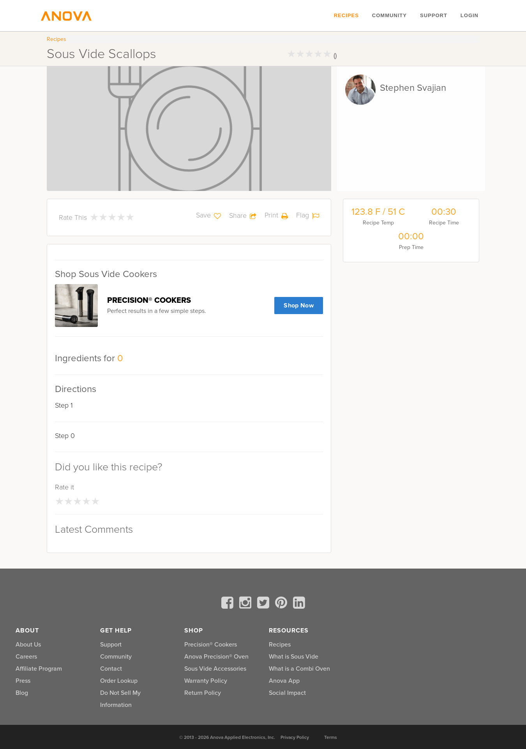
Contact (111, 668)
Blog (22, 692)
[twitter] (265, 604)
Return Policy (202, 692)
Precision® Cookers (210, 644)
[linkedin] (299, 604)
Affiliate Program (39, 668)
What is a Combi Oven (299, 668)
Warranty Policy (205, 680)
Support (433, 15)
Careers (26, 656)
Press (23, 680)
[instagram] (247, 604)
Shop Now (299, 305)
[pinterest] (282, 604)
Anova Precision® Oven (216, 656)
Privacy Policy (295, 737)
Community (389, 15)
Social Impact (287, 692)
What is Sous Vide (293, 656)
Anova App (284, 680)
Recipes (346, 15)
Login (469, 15)
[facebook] (229, 604)
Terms (330, 737)
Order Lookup (119, 680)
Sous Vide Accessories (215, 668)
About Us (28, 644)
